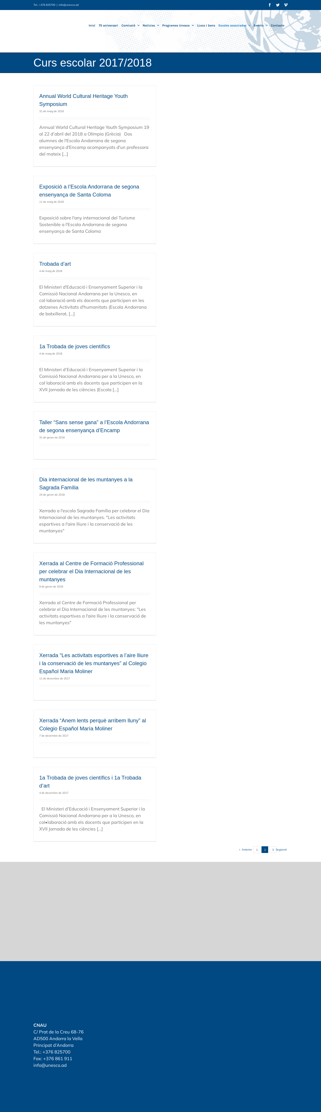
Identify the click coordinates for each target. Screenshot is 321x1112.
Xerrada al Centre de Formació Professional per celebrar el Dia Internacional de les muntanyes (91, 571)
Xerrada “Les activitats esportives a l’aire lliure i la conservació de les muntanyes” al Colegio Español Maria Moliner (93, 663)
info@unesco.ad (69, 4)
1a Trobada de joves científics (74, 346)
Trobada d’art (55, 264)
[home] (53, 983)
